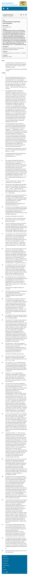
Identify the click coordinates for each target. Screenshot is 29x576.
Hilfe (4, 567)
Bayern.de (5, 556)
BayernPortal (6, 558)
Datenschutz (5, 560)
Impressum (5, 563)
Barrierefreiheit (6, 565)
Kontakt (4, 569)
